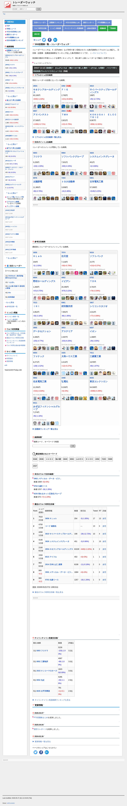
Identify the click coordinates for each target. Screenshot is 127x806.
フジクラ (37, 156)
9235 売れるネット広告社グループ (47, 494)
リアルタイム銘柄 (13, 202)
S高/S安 (37, 34)
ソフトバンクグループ (72, 156)
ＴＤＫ (93, 281)
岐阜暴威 (11, 297)
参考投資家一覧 (12, 306)
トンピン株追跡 (12, 319)
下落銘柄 (112, 28)
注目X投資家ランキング (15, 40)
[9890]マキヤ (9, 112)
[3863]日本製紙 (10, 242)
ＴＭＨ (64, 114)
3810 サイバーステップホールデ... (58, 534)
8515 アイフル (51, 557)
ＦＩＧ (64, 89)
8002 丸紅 (40, 680)
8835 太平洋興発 (43, 691)
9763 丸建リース (40, 486)
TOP (8, 26)
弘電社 (64, 381)
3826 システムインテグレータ (57, 541)
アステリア (67, 331)
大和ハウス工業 (69, 356)
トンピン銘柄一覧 (13, 316)
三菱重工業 (95, 356)
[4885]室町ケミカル (11, 136)
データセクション (42, 331)
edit (6, 365)
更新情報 (10, 361)
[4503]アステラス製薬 (12, 234)
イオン (93, 331)
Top (4, 14)
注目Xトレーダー (40, 22)
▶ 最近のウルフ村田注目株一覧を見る (47, 592)
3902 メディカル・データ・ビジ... (47, 479)
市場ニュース (11, 29)
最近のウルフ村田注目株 (15, 338)
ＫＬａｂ (37, 256)
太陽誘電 (37, 181)
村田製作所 (67, 306)
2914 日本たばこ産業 (53, 564)
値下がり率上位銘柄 (14, 148)
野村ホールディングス (44, 281)
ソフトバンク (96, 256)
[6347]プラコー (10, 177)
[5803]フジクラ (10, 65)
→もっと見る (9, 302)
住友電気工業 (39, 381)
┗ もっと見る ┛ (12, 96)
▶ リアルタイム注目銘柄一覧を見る (46, 137)
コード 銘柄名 (50, 526)
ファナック (38, 356)
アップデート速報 (13, 206)
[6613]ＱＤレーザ (10, 160)
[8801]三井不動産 (10, 249)
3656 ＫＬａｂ (51, 518)
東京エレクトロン (99, 381)
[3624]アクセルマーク (12, 104)
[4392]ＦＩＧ (9, 80)
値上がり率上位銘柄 (14, 100)
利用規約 (10, 358)
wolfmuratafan (11, 803)
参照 (104, 518)
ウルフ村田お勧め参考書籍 (16, 345)
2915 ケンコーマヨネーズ (46, 671)
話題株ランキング (13, 50)
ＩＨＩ (36, 306)
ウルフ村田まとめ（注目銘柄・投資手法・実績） (16, 334)
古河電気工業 (96, 181)
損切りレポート (12, 34)
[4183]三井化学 (10, 210)
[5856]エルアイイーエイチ (13, 184)
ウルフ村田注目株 (40, 28)
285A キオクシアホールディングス (59, 549)
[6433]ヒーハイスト (11, 226)
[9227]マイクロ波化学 (12, 119)
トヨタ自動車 (68, 181)
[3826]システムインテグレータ (14, 88)
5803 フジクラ (42, 651)
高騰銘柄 (103, 28)
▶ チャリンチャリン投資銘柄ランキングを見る (51, 700)
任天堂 (64, 256)
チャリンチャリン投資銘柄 (74, 28)
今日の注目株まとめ (14, 32)
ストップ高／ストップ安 (15, 197)
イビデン (65, 281)
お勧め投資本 (91, 28)
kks (9, 292)
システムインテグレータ (102, 156)
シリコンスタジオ (99, 306)
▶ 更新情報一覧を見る (41, 741)
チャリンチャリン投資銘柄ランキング (16, 341)
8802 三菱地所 (42, 661)
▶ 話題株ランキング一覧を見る (45, 429)
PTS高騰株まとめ (13, 37)
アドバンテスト (41, 114)
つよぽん (11, 282)
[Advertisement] (15, 405)
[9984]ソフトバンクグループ (14, 72)
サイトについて (12, 355)
